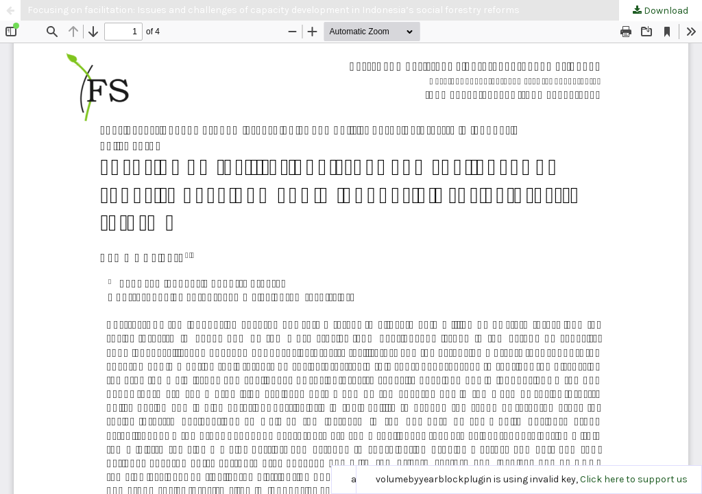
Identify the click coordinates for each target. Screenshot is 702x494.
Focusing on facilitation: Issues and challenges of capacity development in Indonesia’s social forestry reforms (273, 10)
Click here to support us (634, 479)
